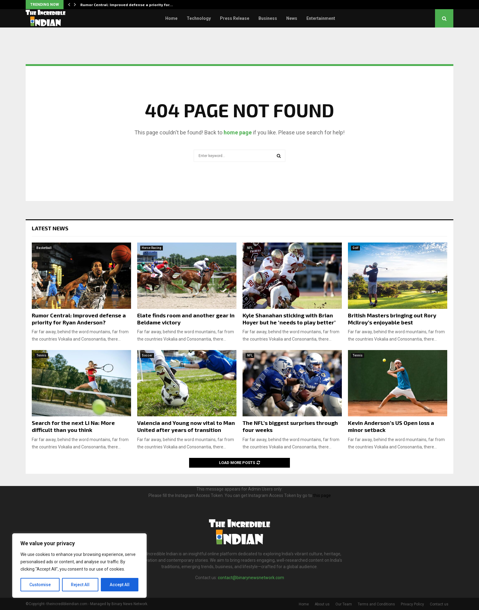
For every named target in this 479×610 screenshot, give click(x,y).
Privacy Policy (412, 604)
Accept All (120, 584)
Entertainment (320, 18)
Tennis (41, 355)
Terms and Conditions (376, 604)
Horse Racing (151, 248)
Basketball (44, 248)
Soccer (147, 355)
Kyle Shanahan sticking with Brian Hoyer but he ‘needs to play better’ (289, 319)
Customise (40, 584)
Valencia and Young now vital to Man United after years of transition (186, 426)
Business (267, 18)
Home (171, 18)
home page (238, 132)
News (291, 18)
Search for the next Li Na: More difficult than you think (73, 426)
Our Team (343, 604)
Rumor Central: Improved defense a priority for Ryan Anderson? (79, 319)
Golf (355, 248)
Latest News (50, 228)
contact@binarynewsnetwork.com (251, 577)
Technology (199, 18)
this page (322, 495)
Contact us (439, 604)
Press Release (234, 18)
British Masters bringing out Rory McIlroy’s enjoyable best (392, 319)
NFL (250, 248)
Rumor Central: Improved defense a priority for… (126, 4)
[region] (79, 566)
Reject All (80, 584)
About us (322, 604)
